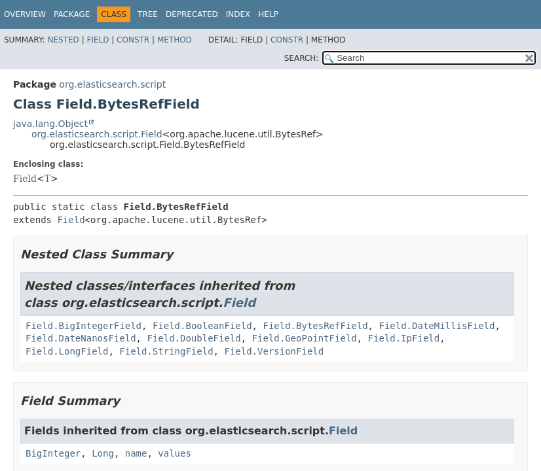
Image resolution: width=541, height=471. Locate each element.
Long (103, 453)
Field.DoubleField (193, 338)
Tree (148, 14)
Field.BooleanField (202, 326)
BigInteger (53, 453)
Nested (63, 39)
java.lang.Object (50, 123)
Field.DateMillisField (436, 326)
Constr (133, 39)
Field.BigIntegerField (83, 326)
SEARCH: (301, 58)
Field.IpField (404, 338)
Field (97, 39)
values (174, 453)
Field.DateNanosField (81, 338)
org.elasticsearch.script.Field (96, 134)
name (136, 453)
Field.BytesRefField (315, 326)
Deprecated (192, 14)
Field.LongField (67, 351)
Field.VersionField (274, 351)
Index (238, 14)
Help (268, 14)
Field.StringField (166, 351)
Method (174, 39)
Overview (25, 14)
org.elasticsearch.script (112, 84)
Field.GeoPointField (304, 338)
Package (72, 14)
